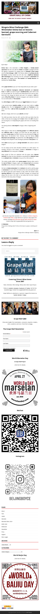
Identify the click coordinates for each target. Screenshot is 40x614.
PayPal (25, 219)
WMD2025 (4, 526)
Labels (3, 516)
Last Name (5, 343)
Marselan (4, 519)
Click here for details (20, 365)
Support (3, 534)
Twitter (12, 217)
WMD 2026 (4, 524)
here (21, 216)
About (3, 511)
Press (3, 532)
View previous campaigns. (9, 348)
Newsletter (4, 529)
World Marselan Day (17, 219)
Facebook (5, 217)
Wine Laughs (5, 537)
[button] (38, 23)
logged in (10, 245)
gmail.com (33, 290)
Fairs (3, 513)
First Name (5, 338)
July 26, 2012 (5, 37)
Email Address (7, 333)
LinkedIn (30, 216)
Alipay (34, 219)
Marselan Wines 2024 (7, 521)
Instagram (34, 216)
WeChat (30, 219)
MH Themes (29, 612)
